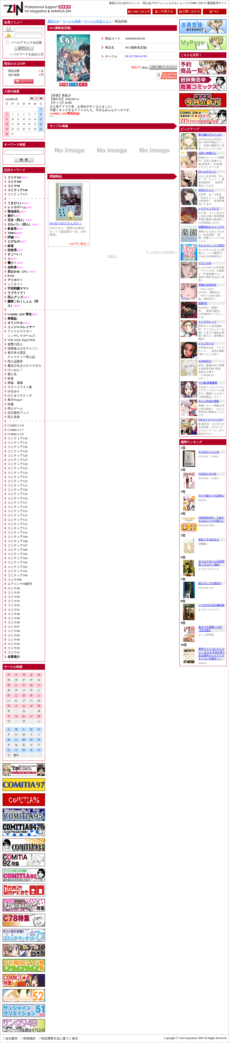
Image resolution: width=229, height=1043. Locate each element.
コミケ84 (14, 639)
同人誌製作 (15, 361)
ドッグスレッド (207, 322)
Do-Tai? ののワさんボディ (65, 223)
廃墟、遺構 (15, 383)
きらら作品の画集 (208, 401)
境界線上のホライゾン (23, 348)
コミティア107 (18, 545)
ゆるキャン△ (206, 190)
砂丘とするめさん (208, 539)
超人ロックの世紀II (209, 583)
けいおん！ (15, 370)
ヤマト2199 (204, 263)
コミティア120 (18, 489)
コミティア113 (17, 520)
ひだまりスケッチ (20, 395)
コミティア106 (18, 549)
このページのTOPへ (163, 252)
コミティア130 (18, 447)
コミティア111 (17, 528)
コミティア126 (18, 464)
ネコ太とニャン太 (208, 452)
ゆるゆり (14, 391)
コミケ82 (14, 648)
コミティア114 (17, 515)
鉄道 (11, 378)
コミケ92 (14, 605)
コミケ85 (14, 635)
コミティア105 (18, 554)
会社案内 (11, 1038)
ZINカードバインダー (210, 419)
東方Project (15, 399)
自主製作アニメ (18, 412)
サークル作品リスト (98, 21)
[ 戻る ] (112, 256)
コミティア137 (18, 194)
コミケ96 (14, 588)
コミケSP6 (15, 579)
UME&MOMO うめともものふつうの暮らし (211, 519)
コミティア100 (18, 575)
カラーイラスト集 (20, 387)
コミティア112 (17, 524)
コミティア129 (18, 451)
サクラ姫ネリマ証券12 (211, 495)
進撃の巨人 (15, 344)
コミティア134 (18, 438)
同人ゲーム (15, 408)
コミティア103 (18, 562)
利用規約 (29, 1038)
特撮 (11, 404)
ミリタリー (15, 284)
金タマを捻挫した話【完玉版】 (210, 629)
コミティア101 (18, 571)
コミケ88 (14, 622)
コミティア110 (17, 532)
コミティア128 (18, 455)
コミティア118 (17, 498)
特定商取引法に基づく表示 (59, 1038)
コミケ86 (14, 631)
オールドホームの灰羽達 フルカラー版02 (211, 563)
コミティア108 (18, 541)
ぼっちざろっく (207, 171)
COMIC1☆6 (16, 434)
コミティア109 (18, 536)
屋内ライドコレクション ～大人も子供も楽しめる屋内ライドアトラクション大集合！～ (211, 654)
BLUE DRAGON (136, 56)
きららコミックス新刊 (211, 245)
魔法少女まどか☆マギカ (24, 365)
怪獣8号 (202, 303)
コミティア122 (18, 481)
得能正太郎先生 (207, 285)
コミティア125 (18, 468)
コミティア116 (17, 507)
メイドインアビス (208, 208)
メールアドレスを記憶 (26, 42)
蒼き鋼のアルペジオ (210, 134)
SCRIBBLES (205, 361)
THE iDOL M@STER (21, 340)
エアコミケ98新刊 (20, 584)
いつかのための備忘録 (211, 605)
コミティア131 (18, 442)
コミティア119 (17, 494)
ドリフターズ (206, 343)
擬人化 (12, 374)
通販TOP (53, 21)
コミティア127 (18, 459)
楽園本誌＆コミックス (211, 227)
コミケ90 (14, 614)
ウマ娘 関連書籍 (207, 382)
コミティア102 (18, 567)
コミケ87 (14, 626)
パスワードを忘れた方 (28, 54)
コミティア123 (18, 477)
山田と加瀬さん (207, 153)
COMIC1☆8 (16, 425)
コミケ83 (14, 644)
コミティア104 (18, 558)
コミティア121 (18, 485)
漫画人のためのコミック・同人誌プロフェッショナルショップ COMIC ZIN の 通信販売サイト (168, 3)
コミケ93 (14, 601)
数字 (16, 755)
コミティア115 (17, 511)
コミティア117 (17, 502)
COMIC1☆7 (16, 430)
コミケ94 (14, 596)
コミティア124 (18, 472)
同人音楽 (14, 417)
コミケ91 (14, 609)
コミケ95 (14, 592)
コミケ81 (14, 652)
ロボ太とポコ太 (207, 474)
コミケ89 (14, 618)
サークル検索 (71, 21)
